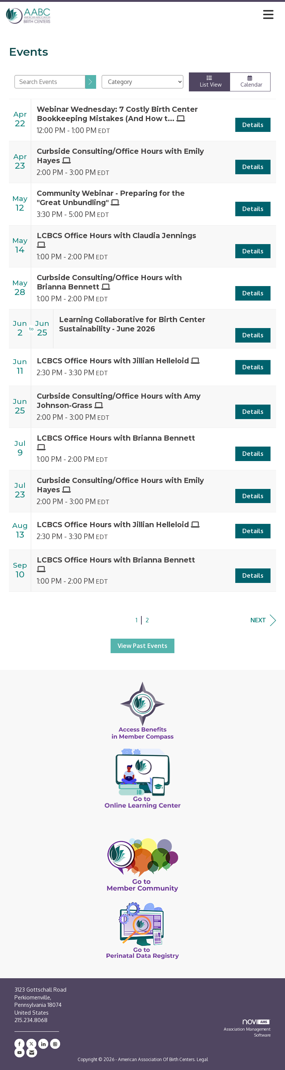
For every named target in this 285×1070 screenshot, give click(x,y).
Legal (202, 1059)
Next (263, 620)
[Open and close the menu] (164, 14)
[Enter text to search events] (49, 81)
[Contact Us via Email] (31, 1052)
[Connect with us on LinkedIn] (43, 1044)
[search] (90, 82)
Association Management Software (247, 1028)
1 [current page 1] (136, 620)
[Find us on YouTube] (19, 1052)
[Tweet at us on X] (31, 1044)
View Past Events (142, 645)
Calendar (250, 81)
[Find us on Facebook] (19, 1044)
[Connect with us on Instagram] (55, 1044)
